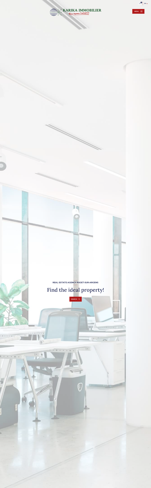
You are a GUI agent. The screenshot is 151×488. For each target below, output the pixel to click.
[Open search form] (75, 299)
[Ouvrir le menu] (138, 11)
